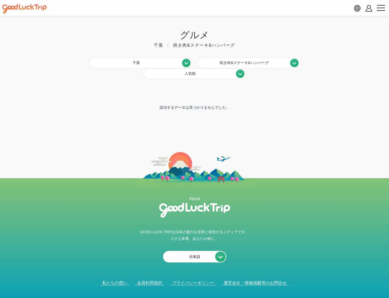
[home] (24, 9)
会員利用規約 (149, 271)
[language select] (357, 8)
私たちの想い (115, 271)
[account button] (369, 8)
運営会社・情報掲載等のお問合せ (255, 271)
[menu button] (381, 8)
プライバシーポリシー (193, 271)
